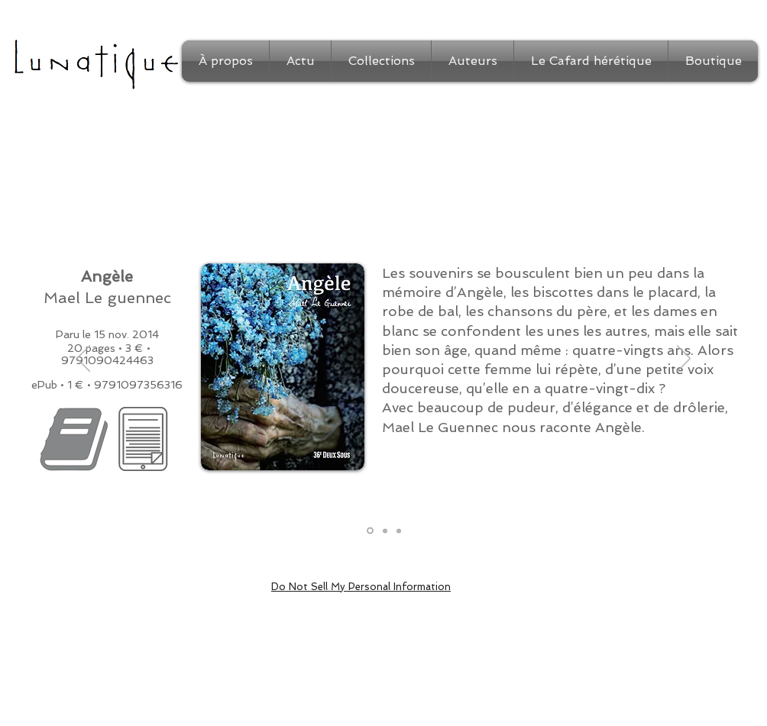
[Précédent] (83, 359)
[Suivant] (684, 359)
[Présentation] (370, 531)
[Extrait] (385, 530)
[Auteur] (398, 530)
